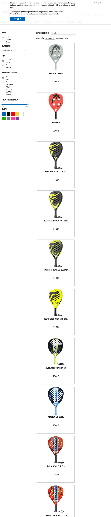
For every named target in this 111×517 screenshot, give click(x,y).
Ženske (8, 39)
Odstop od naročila (36, 491)
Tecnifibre (9, 84)
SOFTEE (8, 92)
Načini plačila (33, 494)
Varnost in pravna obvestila (67, 513)
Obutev (8, 65)
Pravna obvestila (35, 500)
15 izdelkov (50, 39)
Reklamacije (33, 488)
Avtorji (107, 515)
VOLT (8, 87)
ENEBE (8, 95)
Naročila (32, 482)
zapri (97, 2)
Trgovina (60, 476)
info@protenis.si (96, 503)
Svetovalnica (61, 497)
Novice (59, 494)
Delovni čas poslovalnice (65, 482)
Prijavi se (8, 478)
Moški (8, 37)
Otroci (8, 42)
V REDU (17, 19)
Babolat (8, 82)
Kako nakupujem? (35, 473)
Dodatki (8, 67)
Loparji (8, 60)
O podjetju (60, 473)
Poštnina (32, 479)
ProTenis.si (88, 509)
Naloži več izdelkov (72, 443)
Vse (66, 39)
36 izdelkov (60, 39)
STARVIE (9, 89)
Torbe (8, 62)
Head (8, 79)
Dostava (32, 476)
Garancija (32, 485)
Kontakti (60, 479)
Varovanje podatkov (36, 497)
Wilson (8, 77)
